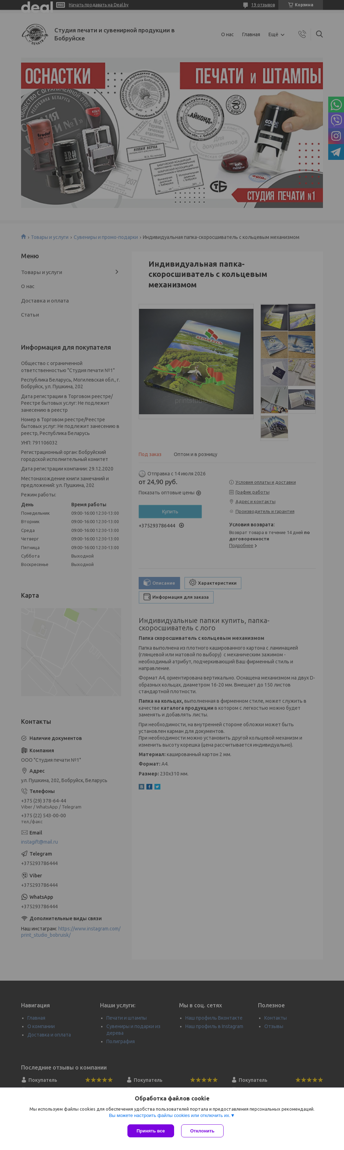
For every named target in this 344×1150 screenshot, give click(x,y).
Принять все (151, 1130)
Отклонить (202, 1130)
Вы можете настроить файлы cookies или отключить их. (169, 1115)
